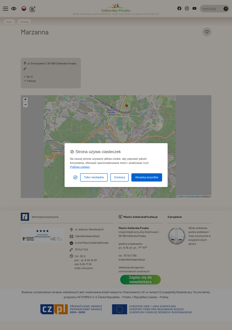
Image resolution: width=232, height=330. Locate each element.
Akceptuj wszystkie (146, 177)
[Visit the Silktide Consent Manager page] (75, 177)
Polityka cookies (80, 167)
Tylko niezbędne (94, 177)
